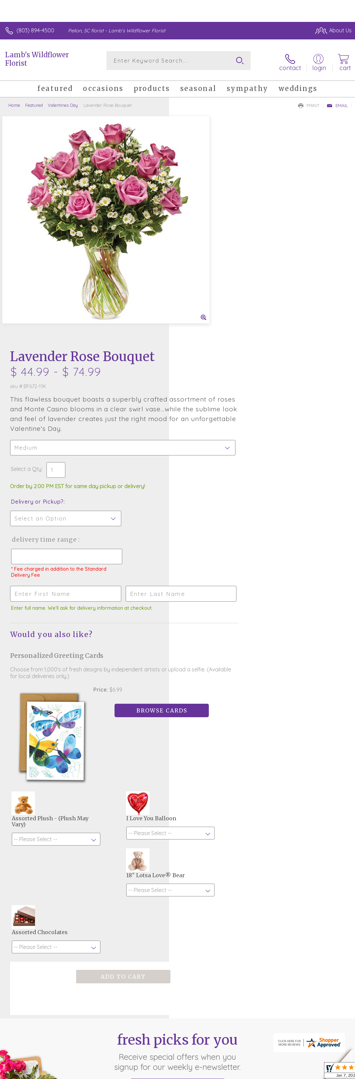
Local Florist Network (285, 1034)
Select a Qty (195, 242)
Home (14, 102)
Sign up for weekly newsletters (177, 836)
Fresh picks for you (178, 799)
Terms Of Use (197, 1034)
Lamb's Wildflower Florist (37, 59)
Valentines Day (63, 102)
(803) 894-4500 (35, 30)
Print (309, 103)
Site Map (326, 1034)
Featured (34, 102)
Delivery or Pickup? (206, 275)
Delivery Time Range (213, 313)
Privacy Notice (237, 1034)
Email (337, 103)
